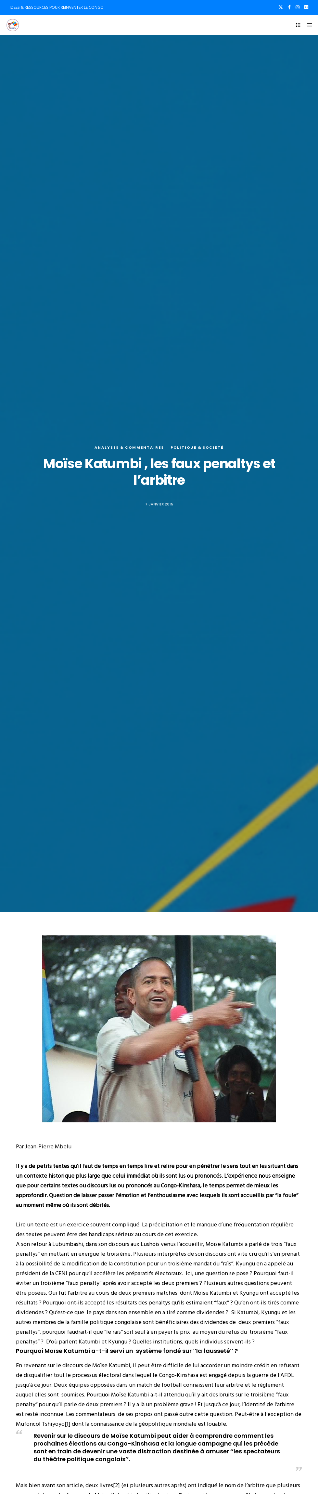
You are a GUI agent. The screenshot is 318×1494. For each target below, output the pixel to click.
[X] (280, 7)
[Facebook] (289, 7)
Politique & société (197, 447)
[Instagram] (297, 7)
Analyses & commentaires (129, 447)
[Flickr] (306, 7)
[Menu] (307, 25)
